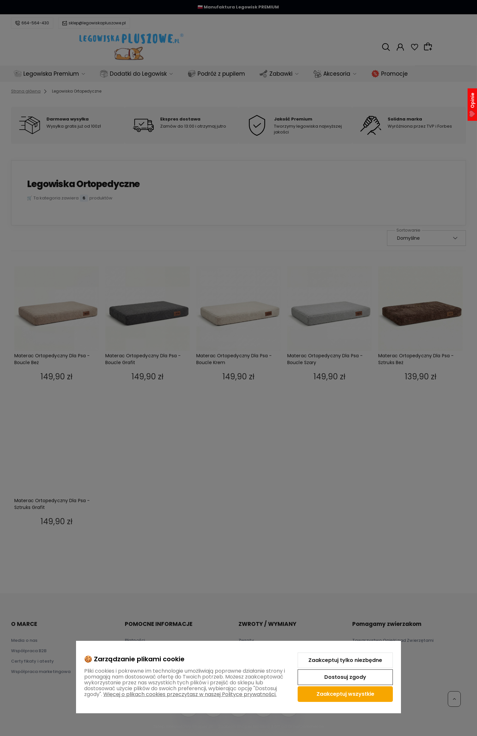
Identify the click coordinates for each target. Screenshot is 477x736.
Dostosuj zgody (345, 677)
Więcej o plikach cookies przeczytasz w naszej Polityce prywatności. (190, 694)
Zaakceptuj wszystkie (345, 694)
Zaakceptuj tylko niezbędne (345, 660)
